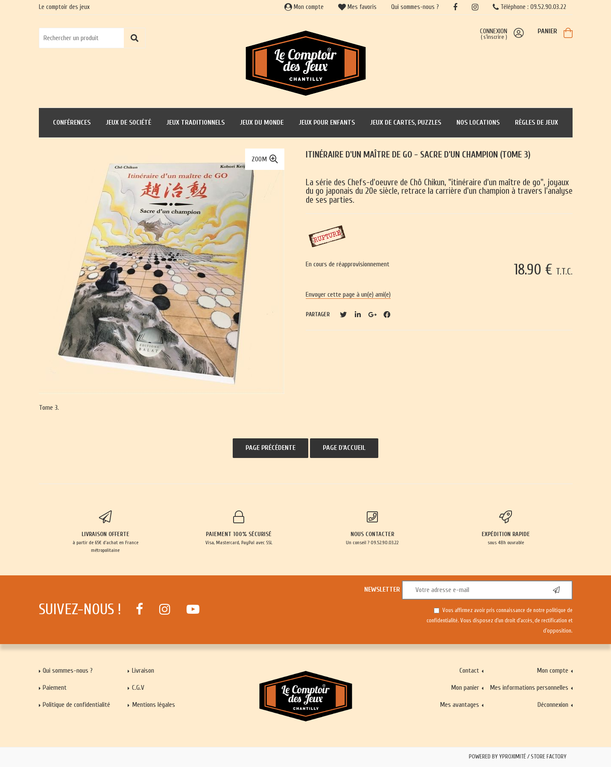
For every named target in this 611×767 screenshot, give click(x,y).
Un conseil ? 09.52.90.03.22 (372, 527)
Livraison (143, 670)
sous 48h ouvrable (505, 527)
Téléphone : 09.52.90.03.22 (529, 7)
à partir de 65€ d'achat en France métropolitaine (105, 531)
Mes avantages (459, 705)
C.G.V (138, 687)
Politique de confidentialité (76, 705)
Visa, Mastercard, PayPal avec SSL (238, 527)
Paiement (55, 687)
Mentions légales (153, 705)
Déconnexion (553, 705)
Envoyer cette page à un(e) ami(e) (348, 294)
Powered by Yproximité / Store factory (518, 756)
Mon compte (304, 7)
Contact (469, 670)
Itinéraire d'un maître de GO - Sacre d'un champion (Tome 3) (418, 155)
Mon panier (465, 687)
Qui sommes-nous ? (415, 7)
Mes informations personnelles (529, 687)
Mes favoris (357, 7)
